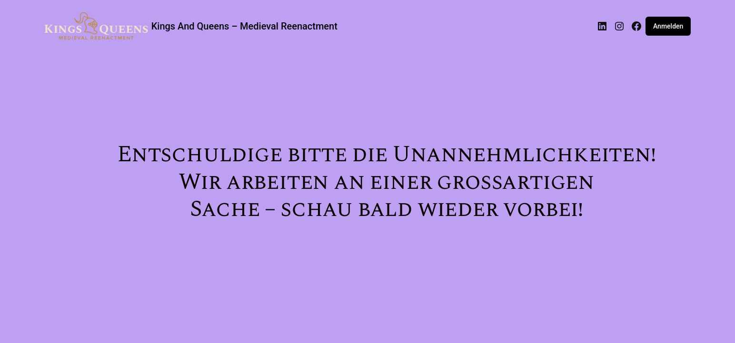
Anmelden (668, 26)
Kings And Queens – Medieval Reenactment (244, 26)
